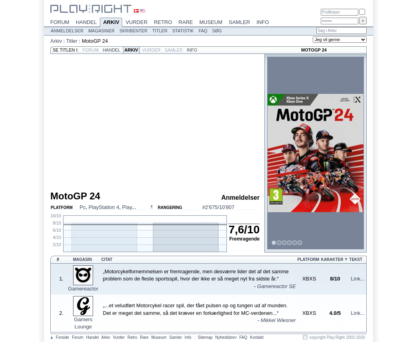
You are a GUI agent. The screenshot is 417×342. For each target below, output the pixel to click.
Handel (86, 22)
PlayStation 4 (104, 207)
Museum (210, 22)
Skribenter (133, 30)
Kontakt (257, 337)
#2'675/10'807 (218, 207)
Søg (217, 30)
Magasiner (101, 30)
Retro (163, 22)
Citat (107, 259)
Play (127, 207)
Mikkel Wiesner (278, 320)
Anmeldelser (67, 30)
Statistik (183, 30)
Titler (159, 30)
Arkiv (111, 22)
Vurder (136, 22)
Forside (62, 337)
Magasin (82, 259)
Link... (358, 279)
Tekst (355, 259)
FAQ (203, 30)
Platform (309, 259)
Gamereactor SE (276, 286)
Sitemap (205, 337)
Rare (186, 22)
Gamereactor (83, 289)
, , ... (107, 207)
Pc (82, 207)
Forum (60, 22)
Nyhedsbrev (225, 337)
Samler (239, 22)
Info (262, 22)
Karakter (332, 259)
